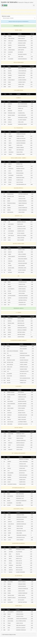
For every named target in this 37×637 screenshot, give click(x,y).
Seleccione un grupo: (6, 16)
